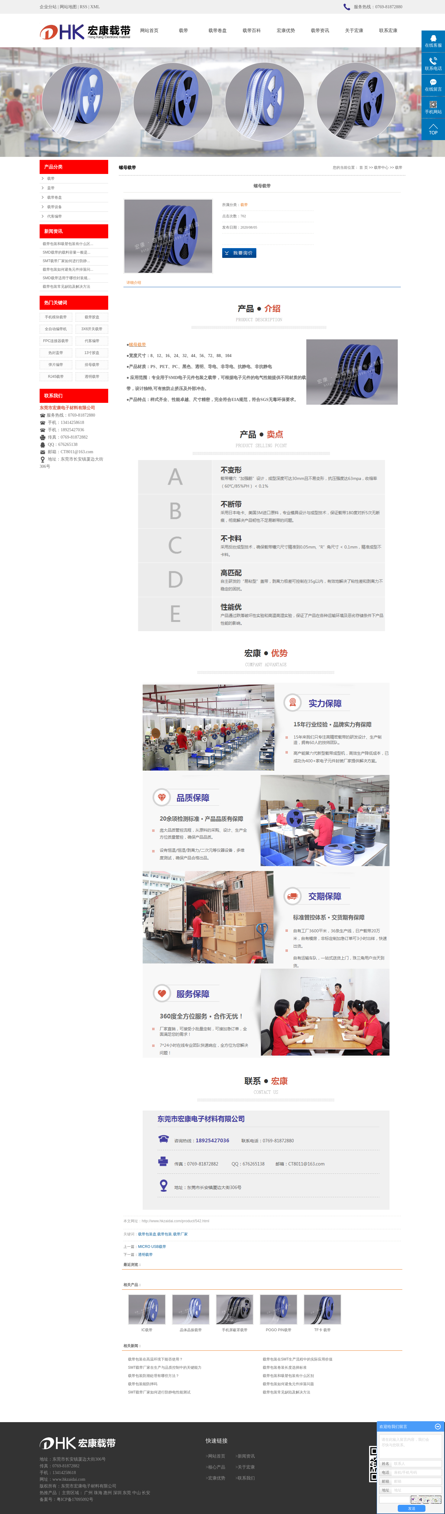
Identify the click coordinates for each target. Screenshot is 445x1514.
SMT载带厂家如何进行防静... (66, 261)
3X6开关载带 (91, 329)
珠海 (98, 1493)
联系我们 (246, 1478)
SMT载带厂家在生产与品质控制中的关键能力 (164, 1367)
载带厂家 (180, 1234)
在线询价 (239, 253)
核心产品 (216, 1467)
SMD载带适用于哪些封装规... (67, 278)
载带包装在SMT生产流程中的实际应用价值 (298, 1359)
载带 (183, 30)
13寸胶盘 (91, 353)
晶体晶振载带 (191, 1330)
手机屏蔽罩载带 (234, 1330)
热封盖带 (55, 353)
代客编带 (54, 216)
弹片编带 (55, 365)
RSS (83, 7)
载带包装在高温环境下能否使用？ (155, 1359)
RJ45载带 (56, 376)
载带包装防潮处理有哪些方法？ (153, 1376)
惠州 (107, 1493)
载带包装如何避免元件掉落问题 (288, 1384)
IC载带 (146, 1330)
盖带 (51, 188)
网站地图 (68, 7)
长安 (146, 1493)
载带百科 (252, 30)
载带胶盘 (92, 317)
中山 (136, 1493)
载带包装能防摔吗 (142, 1384)
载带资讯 (320, 30)
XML (95, 7)
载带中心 (381, 167)
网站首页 (149, 30)
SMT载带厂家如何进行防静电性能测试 (159, 1392)
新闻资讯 (246, 1456)
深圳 (117, 1493)
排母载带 (92, 365)
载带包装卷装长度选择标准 (285, 1367)
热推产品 (48, 1493)
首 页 (363, 167)
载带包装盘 (147, 1234)
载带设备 (54, 207)
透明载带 (92, 376)
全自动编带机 (56, 329)
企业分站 (48, 7)
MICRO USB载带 (152, 1247)
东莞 (127, 1493)
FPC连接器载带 (56, 341)
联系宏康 (388, 30)
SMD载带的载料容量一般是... (67, 252)
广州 (88, 1493)
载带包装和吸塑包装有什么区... (68, 244)
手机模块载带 (56, 317)
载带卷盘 (217, 30)
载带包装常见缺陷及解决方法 (66, 286)
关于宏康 (354, 30)
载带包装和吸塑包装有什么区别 (288, 1376)
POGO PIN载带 (278, 1330)
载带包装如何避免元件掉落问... (68, 269)
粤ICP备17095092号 (75, 1499)
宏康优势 (286, 30)
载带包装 (164, 1234)
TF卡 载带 (322, 1330)
